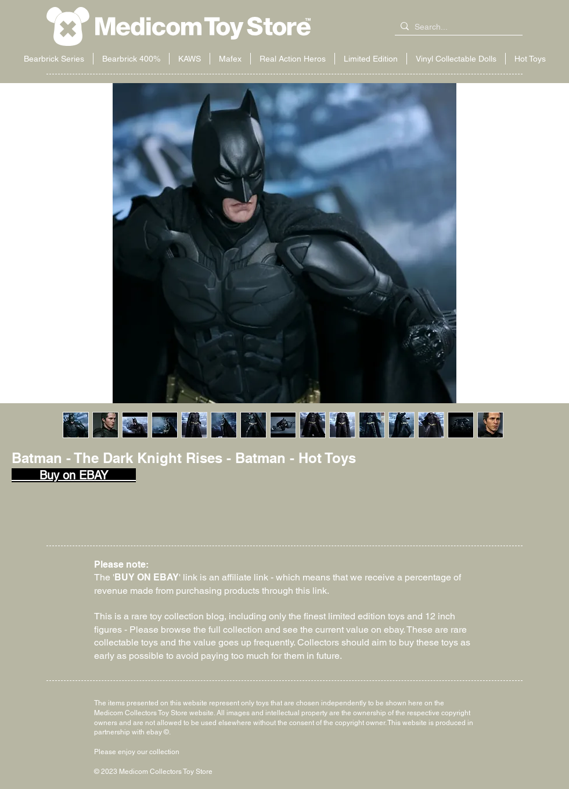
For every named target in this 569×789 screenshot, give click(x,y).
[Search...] (456, 27)
